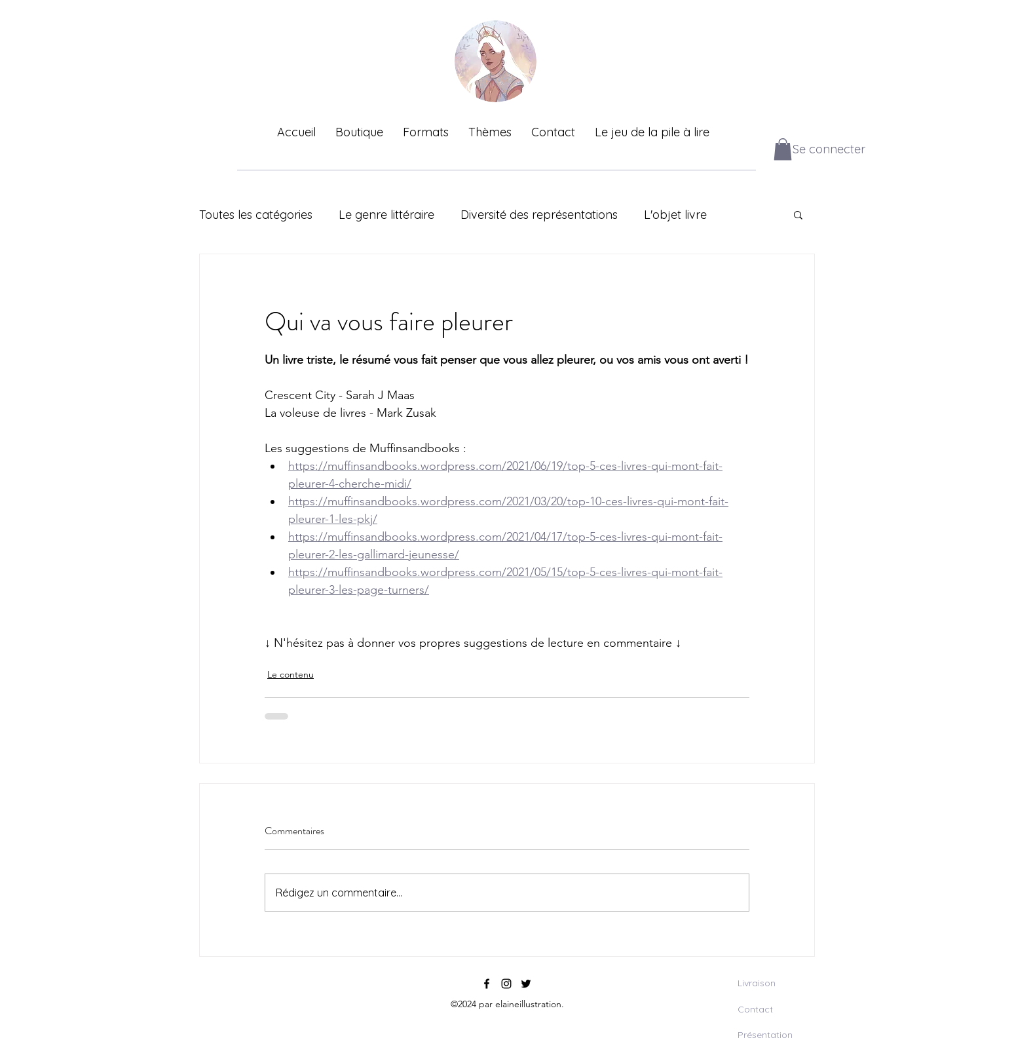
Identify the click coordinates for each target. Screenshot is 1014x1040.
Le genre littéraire (386, 214)
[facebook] (486, 983)
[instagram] (506, 983)
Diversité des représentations (539, 214)
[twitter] (526, 983)
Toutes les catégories (255, 214)
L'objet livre (675, 214)
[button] (783, 149)
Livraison (757, 983)
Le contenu (290, 674)
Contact (755, 1009)
